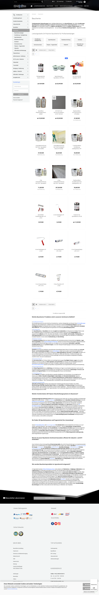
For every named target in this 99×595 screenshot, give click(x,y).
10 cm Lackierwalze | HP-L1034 (59, 250)
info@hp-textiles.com (59, 581)
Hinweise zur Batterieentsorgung (20, 553)
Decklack (16, 41)
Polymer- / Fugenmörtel (19, 46)
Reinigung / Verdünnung (18, 68)
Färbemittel (15, 62)
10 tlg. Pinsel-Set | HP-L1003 (59, 284)
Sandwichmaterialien (17, 21)
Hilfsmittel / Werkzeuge (18, 74)
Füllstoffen (52, 458)
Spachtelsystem (36, 329)
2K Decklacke (41, 447)
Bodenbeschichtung (37, 338)
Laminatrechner (78, 6)
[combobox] (42, 50)
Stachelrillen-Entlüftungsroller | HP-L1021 (41, 216)
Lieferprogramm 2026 (39, 6)
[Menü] (96, 580)
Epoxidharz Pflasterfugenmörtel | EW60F (41, 112)
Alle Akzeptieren (89, 584)
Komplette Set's (16, 77)
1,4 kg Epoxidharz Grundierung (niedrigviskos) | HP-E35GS (77, 147)
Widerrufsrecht (16, 556)
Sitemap (15, 564)
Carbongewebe (54, 548)
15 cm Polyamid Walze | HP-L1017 (76, 250)
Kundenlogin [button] (60, 1)
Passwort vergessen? (18, 99)
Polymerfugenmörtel (50, 424)
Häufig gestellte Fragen (66, 6)
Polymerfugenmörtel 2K (38, 366)
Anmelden (21, 94)
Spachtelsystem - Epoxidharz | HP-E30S (59, 77)
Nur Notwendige (89, 588)
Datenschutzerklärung (12, 588)
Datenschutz (16, 561)
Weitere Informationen (89, 591)
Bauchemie (15, 30)
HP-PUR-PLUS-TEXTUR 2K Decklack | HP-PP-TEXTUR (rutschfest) (59, 112)
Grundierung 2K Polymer (38, 321)
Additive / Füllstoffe (17, 71)
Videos (56, 6)
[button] (53, 1)
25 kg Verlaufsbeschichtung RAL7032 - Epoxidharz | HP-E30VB (59, 182)
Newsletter (15, 576)
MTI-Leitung (53, 553)
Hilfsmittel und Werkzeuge (38, 382)
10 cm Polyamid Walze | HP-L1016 (40, 284)
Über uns (86, 6)
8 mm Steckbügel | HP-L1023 (41, 250)
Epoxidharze (53, 551)
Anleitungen (50, 6)
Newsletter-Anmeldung (18, 548)
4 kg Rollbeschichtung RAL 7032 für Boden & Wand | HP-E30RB (59, 147)
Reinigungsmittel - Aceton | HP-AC (41, 77)
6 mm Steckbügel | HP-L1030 (59, 215)
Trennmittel (15, 65)
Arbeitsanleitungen (55, 558)
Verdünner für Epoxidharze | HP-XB (77, 215)
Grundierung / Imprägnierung (20, 35)
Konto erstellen (16, 97)
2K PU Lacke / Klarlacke (18, 59)
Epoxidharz (63, 479)
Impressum (15, 551)
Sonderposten (17, 15)
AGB (14, 558)
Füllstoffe (16, 48)
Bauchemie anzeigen (19, 32)
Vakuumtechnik (16, 24)
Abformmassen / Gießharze (19, 56)
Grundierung (51, 400)
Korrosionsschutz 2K (37, 358)
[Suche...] (42, 1)
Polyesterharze (16, 53)
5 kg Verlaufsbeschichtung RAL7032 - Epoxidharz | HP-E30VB (41, 182)
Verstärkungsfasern (17, 18)
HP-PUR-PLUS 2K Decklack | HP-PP (77, 77)
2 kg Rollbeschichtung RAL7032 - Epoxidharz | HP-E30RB (41, 147)
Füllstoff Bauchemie (37, 373)
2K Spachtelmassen (74, 447)
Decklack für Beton (37, 348)
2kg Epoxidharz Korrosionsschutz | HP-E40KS (76, 112)
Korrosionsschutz (55, 447)
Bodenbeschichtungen (81, 445)
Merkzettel (69, 1)
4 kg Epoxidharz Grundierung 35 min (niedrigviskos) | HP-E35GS (77, 182)
